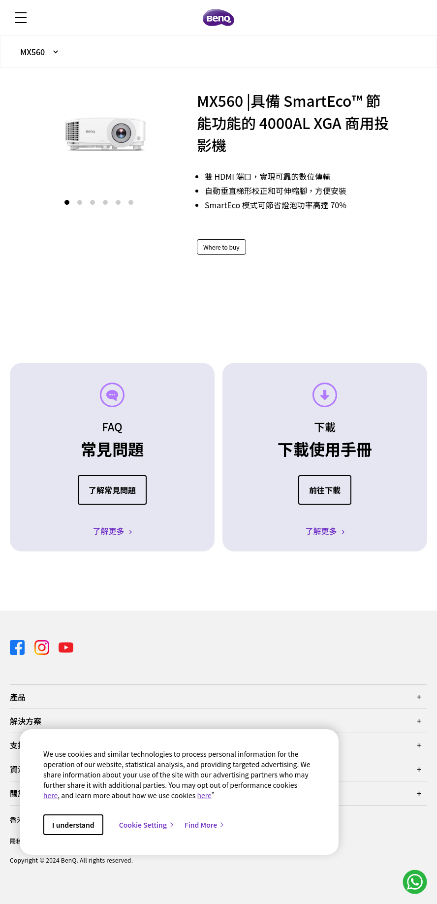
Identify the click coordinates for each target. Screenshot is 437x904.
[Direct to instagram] (42, 646)
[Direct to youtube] (66, 646)
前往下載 (325, 490)
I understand (73, 825)
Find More (205, 825)
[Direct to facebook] (18, 646)
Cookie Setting (147, 825)
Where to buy (221, 247)
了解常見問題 (112, 490)
